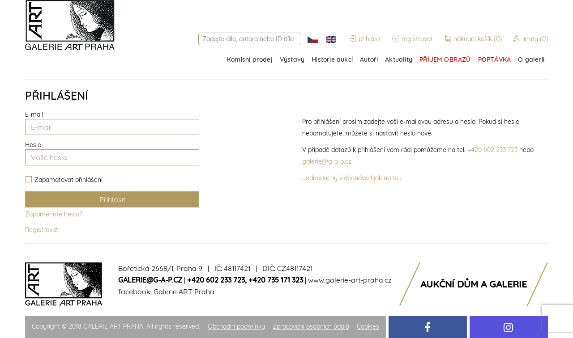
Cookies (368, 326)
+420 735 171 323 (275, 279)
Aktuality (398, 59)
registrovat (412, 39)
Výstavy (292, 59)
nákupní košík (474, 39)
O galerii (531, 59)
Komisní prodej (250, 59)
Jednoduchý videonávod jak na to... (352, 178)
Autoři (369, 59)
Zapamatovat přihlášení (64, 180)
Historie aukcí (332, 59)
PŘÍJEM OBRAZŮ (445, 59)
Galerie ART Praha (184, 291)
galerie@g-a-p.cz (326, 161)
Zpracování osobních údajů (311, 326)
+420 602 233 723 (492, 150)
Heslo (33, 145)
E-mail (34, 114)
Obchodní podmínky (236, 326)
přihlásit (365, 39)
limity (530, 39)
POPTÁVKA (494, 59)
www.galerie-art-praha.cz (350, 279)
